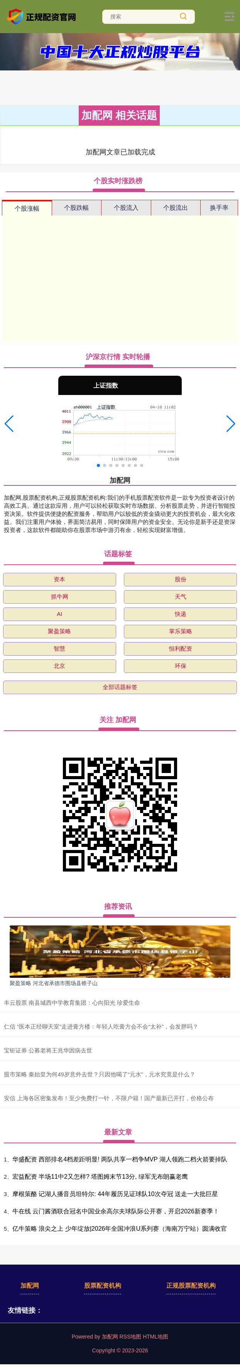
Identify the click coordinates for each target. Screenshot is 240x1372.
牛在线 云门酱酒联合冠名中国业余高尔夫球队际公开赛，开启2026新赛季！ (115, 1211)
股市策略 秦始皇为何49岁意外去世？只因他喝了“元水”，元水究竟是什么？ (99, 1074)
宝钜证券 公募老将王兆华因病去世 (48, 1050)
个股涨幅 (27, 208)
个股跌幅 (76, 207)
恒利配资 (180, 648)
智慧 (59, 648)
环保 (180, 666)
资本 (59, 579)
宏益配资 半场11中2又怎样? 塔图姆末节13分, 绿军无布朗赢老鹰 (100, 1176)
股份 (180, 579)
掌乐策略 (180, 631)
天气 (180, 596)
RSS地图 (130, 1337)
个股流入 (126, 207)
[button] (9, 423)
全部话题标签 (120, 687)
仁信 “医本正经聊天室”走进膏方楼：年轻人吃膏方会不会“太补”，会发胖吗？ (101, 1026)
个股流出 (175, 207)
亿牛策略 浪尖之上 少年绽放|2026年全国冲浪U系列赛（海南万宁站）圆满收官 (119, 1228)
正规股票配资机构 (191, 1285)
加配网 (29, 1285)
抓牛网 (59, 596)
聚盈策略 (59, 631)
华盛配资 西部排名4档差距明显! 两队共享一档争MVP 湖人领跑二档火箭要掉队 (119, 1159)
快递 (180, 614)
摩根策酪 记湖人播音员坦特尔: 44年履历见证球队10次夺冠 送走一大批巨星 (115, 1194)
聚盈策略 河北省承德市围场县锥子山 (54, 983)
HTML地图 (155, 1337)
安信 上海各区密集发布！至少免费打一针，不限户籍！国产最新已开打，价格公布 (109, 1098)
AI (59, 614)
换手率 (219, 207)
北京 (59, 666)
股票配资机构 (102, 1285)
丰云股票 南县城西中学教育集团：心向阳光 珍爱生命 (72, 1002)
